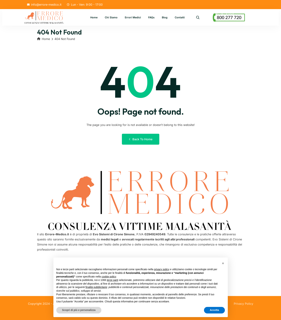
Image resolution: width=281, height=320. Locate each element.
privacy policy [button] (161, 269)
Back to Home (140, 139)
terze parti (112, 280)
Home (94, 17)
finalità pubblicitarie (96, 287)
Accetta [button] (214, 310)
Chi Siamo (111, 17)
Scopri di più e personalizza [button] (79, 310)
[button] (223, 263)
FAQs (151, 17)
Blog (164, 17)
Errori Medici (133, 17)
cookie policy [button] (109, 276)
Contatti (180, 17)
